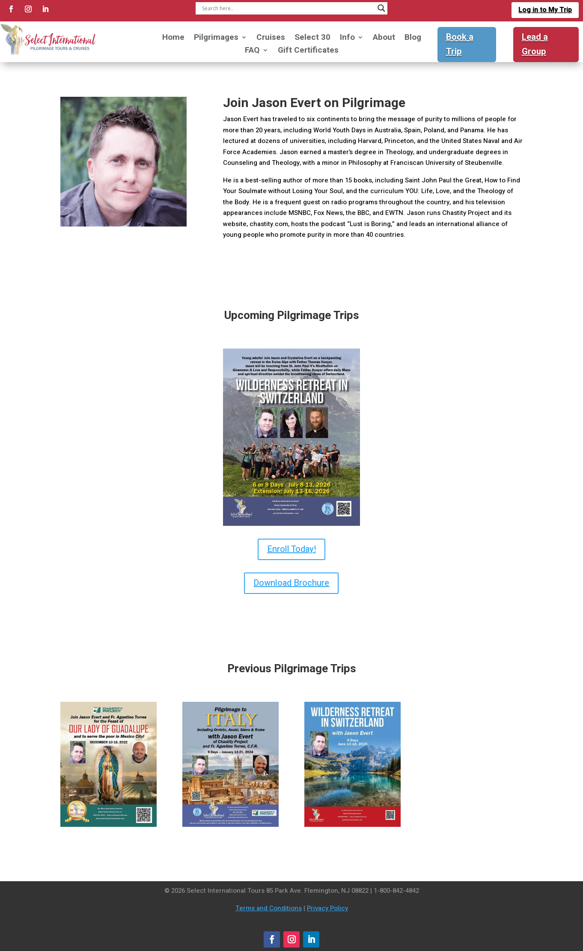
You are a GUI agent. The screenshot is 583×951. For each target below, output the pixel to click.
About (384, 38)
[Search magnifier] (381, 8)
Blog (413, 38)
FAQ (252, 51)
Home (173, 38)
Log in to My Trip (545, 10)
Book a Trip (459, 44)
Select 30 (312, 38)
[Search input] (287, 8)
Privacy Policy (327, 908)
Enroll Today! (291, 549)
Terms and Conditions (268, 908)
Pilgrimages (216, 38)
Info (347, 38)
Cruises (270, 38)
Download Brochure (291, 583)
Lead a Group (535, 44)
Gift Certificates (308, 51)
